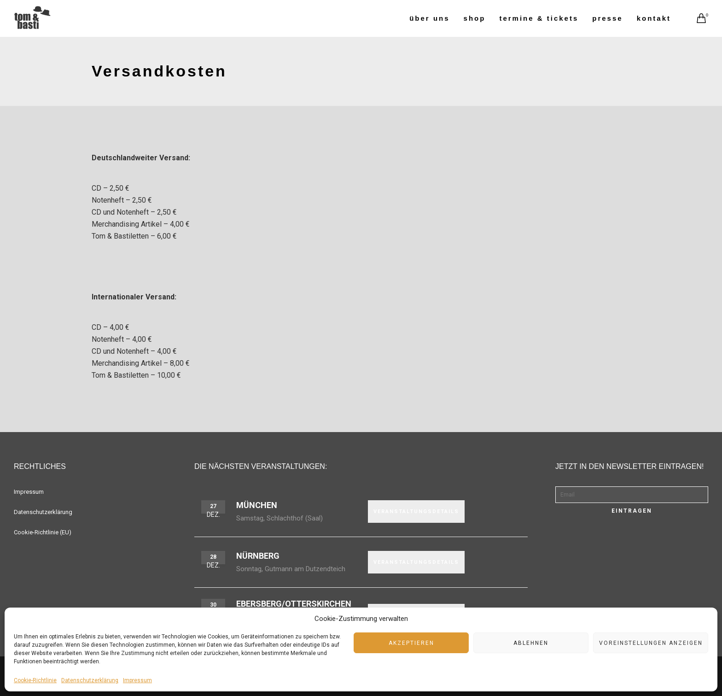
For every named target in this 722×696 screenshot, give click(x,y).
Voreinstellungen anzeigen (651, 643)
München (256, 505)
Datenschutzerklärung (89, 680)
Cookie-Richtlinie (35, 680)
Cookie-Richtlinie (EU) (42, 532)
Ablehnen (530, 643)
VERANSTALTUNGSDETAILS (416, 512)
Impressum (137, 680)
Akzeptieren (411, 643)
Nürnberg (257, 556)
